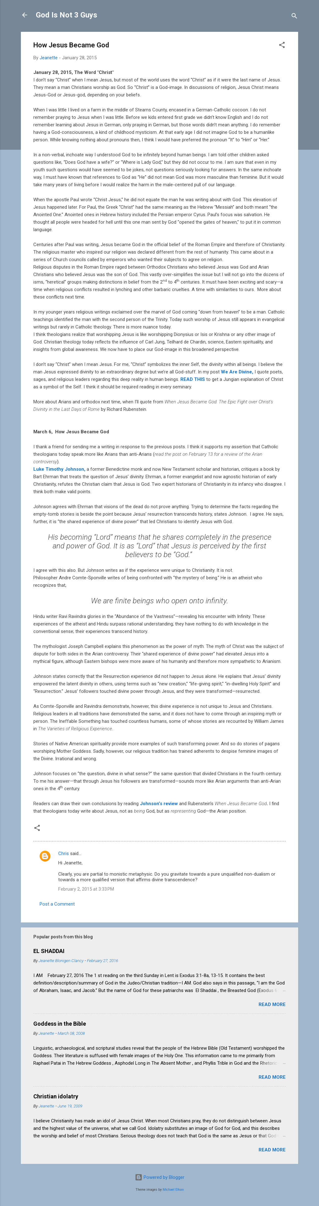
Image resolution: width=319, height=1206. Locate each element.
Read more (272, 1004)
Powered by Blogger (159, 1177)
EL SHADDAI (48, 951)
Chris (63, 853)
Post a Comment (57, 904)
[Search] (294, 17)
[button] (282, 46)
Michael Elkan (173, 1190)
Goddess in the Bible (59, 1023)
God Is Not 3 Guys (66, 15)
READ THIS (192, 379)
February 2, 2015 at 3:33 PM (86, 889)
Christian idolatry (55, 1096)
